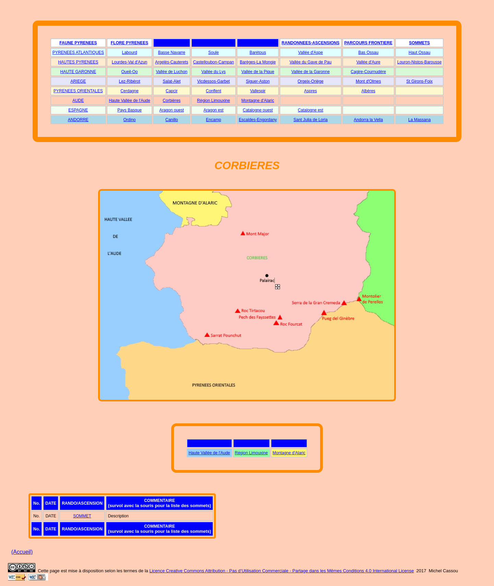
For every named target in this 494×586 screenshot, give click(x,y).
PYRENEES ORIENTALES (78, 91)
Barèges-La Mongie (258, 62)
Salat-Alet (171, 81)
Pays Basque (129, 110)
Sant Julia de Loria (310, 119)
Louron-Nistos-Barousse (419, 62)
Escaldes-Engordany (258, 119)
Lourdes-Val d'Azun (129, 62)
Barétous (257, 52)
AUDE (78, 100)
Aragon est (213, 110)
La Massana (419, 119)
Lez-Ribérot (129, 81)
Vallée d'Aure (368, 62)
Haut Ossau (419, 52)
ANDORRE (78, 119)
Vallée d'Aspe (310, 52)
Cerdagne (129, 91)
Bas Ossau (368, 52)
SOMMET (82, 516)
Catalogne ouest (258, 110)
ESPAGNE (78, 110)
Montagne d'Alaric (258, 100)
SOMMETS (419, 42)
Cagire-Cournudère (368, 71)
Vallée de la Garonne (310, 71)
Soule (213, 52)
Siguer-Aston (258, 81)
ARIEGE (78, 81)
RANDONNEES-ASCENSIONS (311, 42)
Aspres (310, 91)
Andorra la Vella (368, 119)
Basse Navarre (171, 52)
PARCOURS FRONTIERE (368, 42)
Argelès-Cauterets (171, 62)
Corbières (171, 100)
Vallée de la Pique (258, 71)
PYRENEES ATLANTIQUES (78, 52)
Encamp (213, 119)
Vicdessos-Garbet (213, 81)
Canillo (171, 119)
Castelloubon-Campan (213, 62)
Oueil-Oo (129, 71)
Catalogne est (310, 110)
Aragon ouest (172, 110)
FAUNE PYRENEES (78, 42)
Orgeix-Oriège (310, 81)
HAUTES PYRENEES (78, 62)
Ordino (130, 119)
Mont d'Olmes (368, 81)
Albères (368, 91)
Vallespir (258, 91)
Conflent (213, 91)
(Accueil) (22, 552)
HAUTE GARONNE (78, 71)
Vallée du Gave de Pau (311, 62)
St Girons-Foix (419, 81)
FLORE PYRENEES (129, 42)
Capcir (172, 91)
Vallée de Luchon (171, 71)
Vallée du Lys (213, 71)
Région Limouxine (213, 100)
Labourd (129, 52)
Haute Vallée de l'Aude (129, 100)
